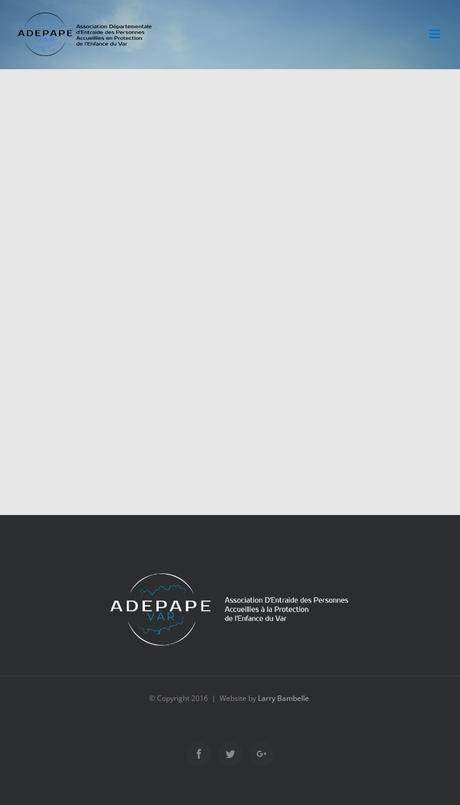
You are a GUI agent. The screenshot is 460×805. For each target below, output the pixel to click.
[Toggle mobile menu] (435, 34)
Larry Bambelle (283, 698)
